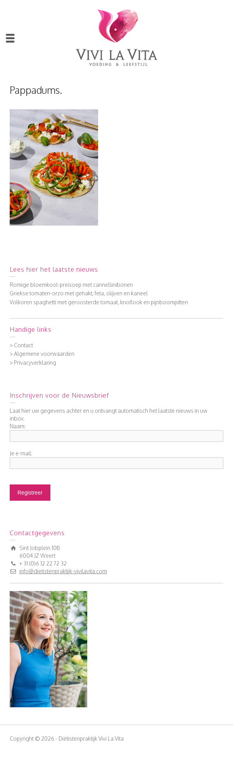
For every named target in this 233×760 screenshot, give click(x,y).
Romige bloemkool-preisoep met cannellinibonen (71, 284)
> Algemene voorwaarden (42, 353)
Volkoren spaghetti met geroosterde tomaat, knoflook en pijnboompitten (99, 302)
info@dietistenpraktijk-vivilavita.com (63, 571)
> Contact (21, 345)
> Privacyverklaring (33, 362)
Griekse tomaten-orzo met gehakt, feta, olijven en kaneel (79, 293)
